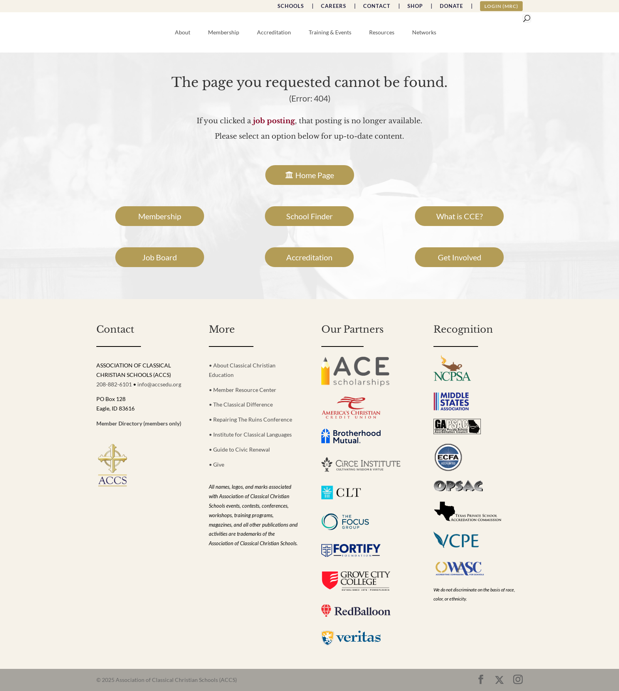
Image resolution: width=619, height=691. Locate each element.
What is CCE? (459, 216)
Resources (381, 33)
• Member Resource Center (242, 389)
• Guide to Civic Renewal (239, 449)
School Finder (309, 216)
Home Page (314, 175)
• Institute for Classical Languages (250, 434)
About (182, 33)
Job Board (159, 257)
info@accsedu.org (159, 384)
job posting (274, 121)
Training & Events (330, 33)
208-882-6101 (114, 384)
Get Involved (459, 257)
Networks (424, 33)
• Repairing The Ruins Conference (250, 419)
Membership (223, 33)
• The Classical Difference (241, 404)
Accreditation (274, 33)
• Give (216, 464)
